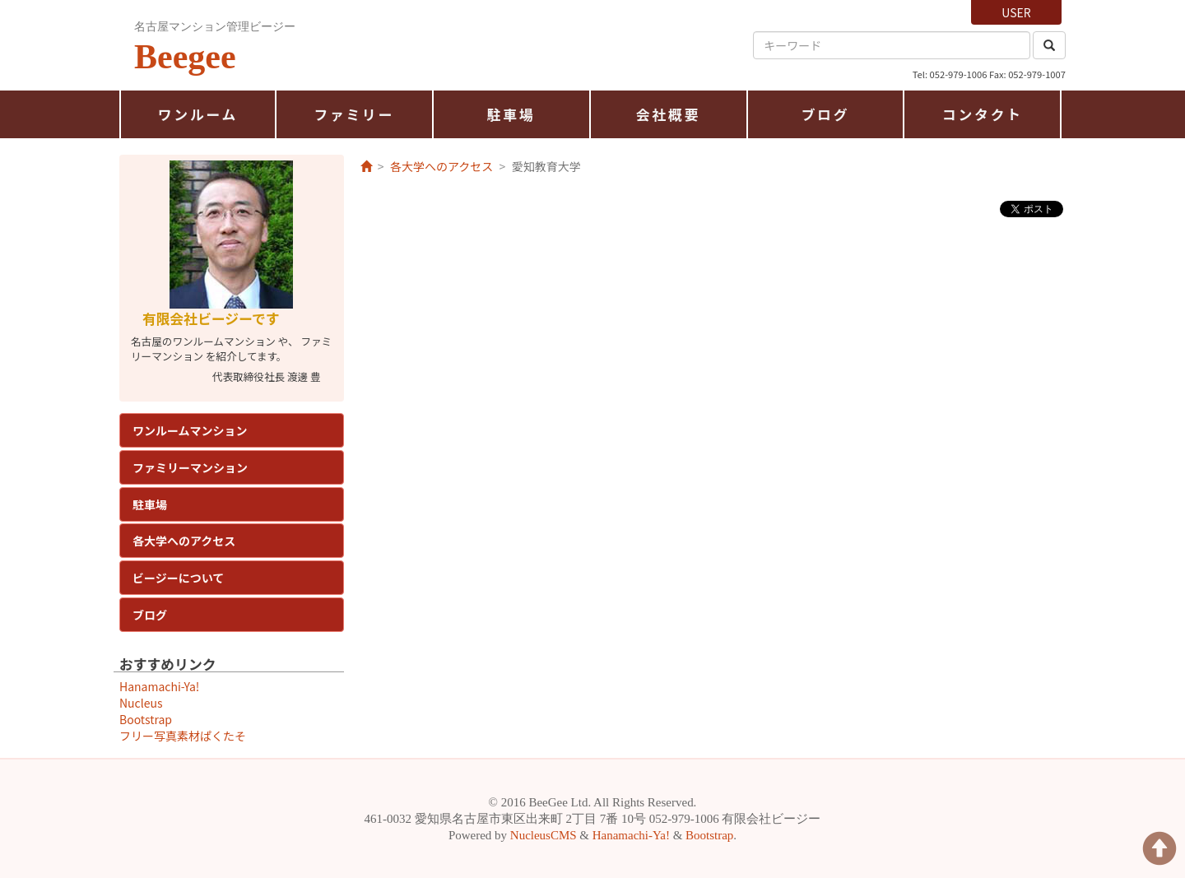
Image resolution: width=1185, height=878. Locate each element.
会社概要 (668, 114)
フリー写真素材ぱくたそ (182, 735)
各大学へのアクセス (183, 540)
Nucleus (141, 703)
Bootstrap (145, 719)
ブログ (826, 114)
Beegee (185, 57)
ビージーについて (178, 577)
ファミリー (354, 114)
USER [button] (1015, 12)
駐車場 (511, 114)
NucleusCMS (543, 835)
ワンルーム (198, 114)
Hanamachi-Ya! (159, 686)
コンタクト (982, 114)
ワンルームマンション (190, 430)
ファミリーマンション (190, 467)
